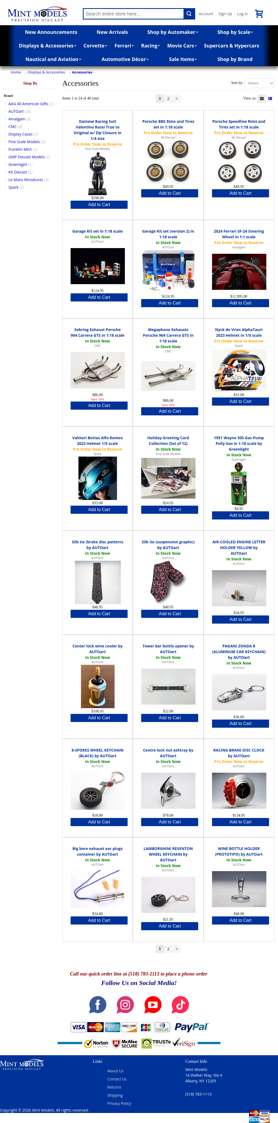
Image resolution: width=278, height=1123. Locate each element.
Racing (150, 45)
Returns (114, 1087)
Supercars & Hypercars (231, 45)
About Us (115, 1070)
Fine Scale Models (24, 141)
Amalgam (16, 118)
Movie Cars (182, 45)
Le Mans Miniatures (25, 179)
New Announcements (51, 32)
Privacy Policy (119, 1103)
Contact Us (117, 1079)
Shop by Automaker (172, 32)
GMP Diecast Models (26, 156)
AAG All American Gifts (28, 103)
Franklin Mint (20, 149)
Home (16, 72)
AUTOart (16, 111)
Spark (13, 187)
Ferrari (124, 45)
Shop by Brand (235, 59)
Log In (242, 13)
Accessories (82, 72)
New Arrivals (112, 32)
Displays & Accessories (47, 45)
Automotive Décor (125, 59)
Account (206, 13)
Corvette (95, 45)
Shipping (115, 1095)
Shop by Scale (235, 32)
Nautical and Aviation (53, 59)
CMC (12, 126)
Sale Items (183, 59)
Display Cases (20, 134)
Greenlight (17, 164)
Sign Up (225, 13)
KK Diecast (17, 172)
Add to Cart (99, 204)
